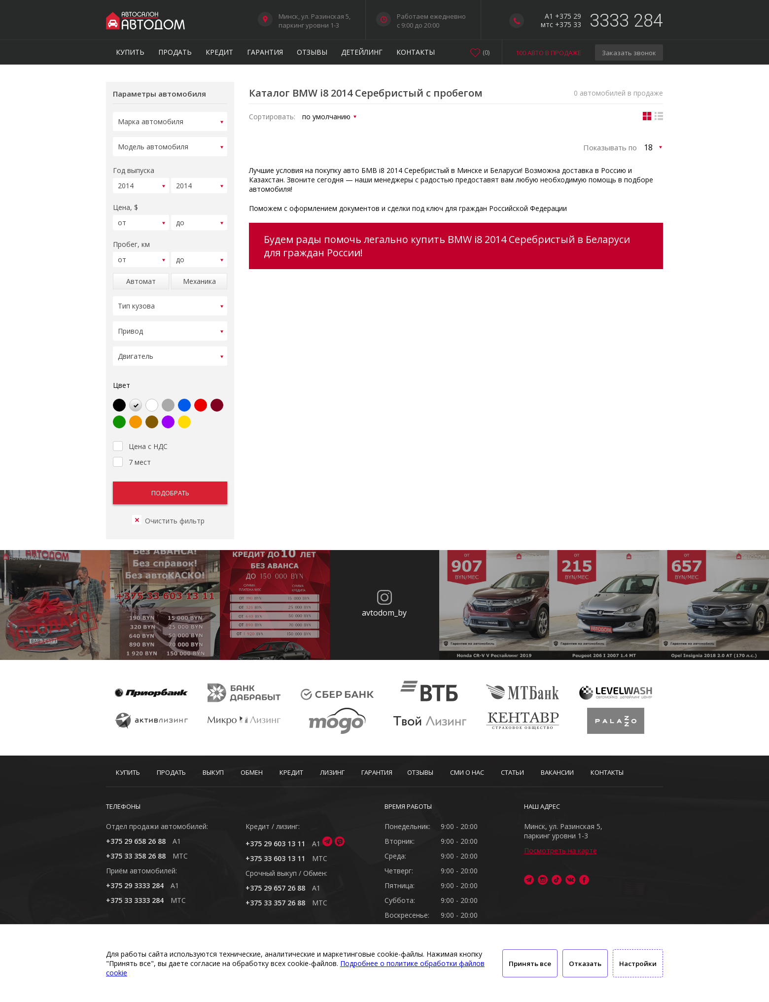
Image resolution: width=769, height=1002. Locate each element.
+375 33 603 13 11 (275, 858)
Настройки (638, 963)
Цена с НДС (140, 442)
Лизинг (332, 772)
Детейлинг (362, 52)
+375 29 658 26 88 (136, 841)
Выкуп (213, 772)
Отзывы (312, 52)
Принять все (530, 963)
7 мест (132, 458)
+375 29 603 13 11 (275, 843)
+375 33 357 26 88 (275, 902)
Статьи (512, 772)
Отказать (585, 963)
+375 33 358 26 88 (136, 856)
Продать (175, 52)
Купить (130, 52)
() (486, 52)
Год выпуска (133, 167)
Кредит (219, 52)
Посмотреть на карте (560, 850)
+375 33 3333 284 (135, 900)
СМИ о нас (467, 772)
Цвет (121, 382)
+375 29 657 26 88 (275, 888)
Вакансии (557, 772)
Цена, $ (125, 204)
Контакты (415, 52)
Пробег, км (131, 241)
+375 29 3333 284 (135, 885)
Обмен (252, 772)
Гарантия (265, 52)
